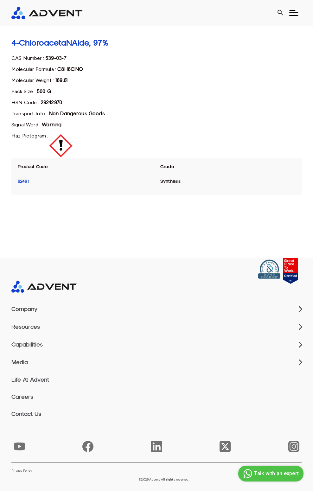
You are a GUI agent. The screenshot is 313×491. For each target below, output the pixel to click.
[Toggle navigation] (294, 13)
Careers (22, 396)
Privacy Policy (21, 471)
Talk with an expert (270, 473)
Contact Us (26, 414)
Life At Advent (30, 379)
